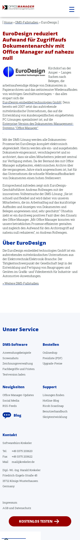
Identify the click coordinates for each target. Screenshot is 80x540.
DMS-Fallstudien (26, 22)
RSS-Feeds (10, 405)
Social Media (11, 400)
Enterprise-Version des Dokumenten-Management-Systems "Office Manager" (38, 126)
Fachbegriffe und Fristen (19, 369)
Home (8, 22)
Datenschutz (23, 508)
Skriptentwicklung (55, 417)
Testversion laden (14, 374)
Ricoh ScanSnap (53, 405)
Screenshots (10, 358)
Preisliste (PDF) (52, 358)
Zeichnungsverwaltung (18, 363)
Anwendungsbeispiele (17, 352)
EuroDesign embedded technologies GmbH (32, 102)
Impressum (10, 502)
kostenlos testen (35, 521)
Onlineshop (50, 352)
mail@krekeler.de (23, 461)
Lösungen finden (53, 395)
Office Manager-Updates (18, 395)
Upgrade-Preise (52, 363)
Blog (17, 415)
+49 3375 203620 (22, 451)
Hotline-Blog (51, 400)
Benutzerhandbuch (55, 411)
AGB (5, 508)
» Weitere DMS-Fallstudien (21, 283)
